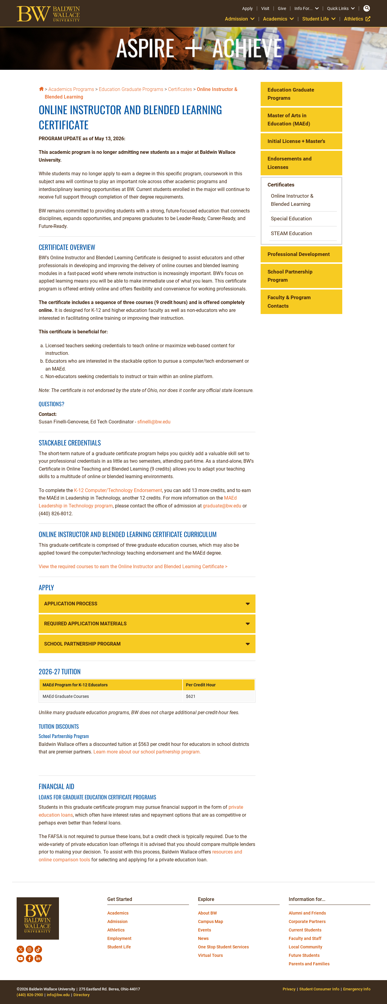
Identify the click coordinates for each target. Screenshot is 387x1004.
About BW (207, 913)
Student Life (319, 19)
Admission (240, 19)
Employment (119, 938)
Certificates (180, 89)
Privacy (289, 989)
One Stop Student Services (223, 946)
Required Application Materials (85, 624)
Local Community (305, 946)
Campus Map (210, 921)
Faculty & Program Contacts (289, 301)
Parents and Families (309, 963)
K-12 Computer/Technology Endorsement (118, 490)
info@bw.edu (58, 995)
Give (282, 8)
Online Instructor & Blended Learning (292, 200)
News (203, 938)
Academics (278, 19)
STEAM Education (291, 233)
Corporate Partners (307, 921)
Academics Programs (71, 89)
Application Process (70, 604)
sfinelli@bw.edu (154, 422)
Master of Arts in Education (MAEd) (289, 119)
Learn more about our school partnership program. (147, 752)
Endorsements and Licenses (290, 163)
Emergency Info (356, 989)
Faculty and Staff (305, 938)
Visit (265, 8)
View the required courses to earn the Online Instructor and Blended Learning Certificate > (133, 566)
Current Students (305, 930)
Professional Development (299, 254)
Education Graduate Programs (131, 89)
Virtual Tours (210, 955)
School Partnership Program (82, 644)
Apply (247, 8)
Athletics (357, 19)
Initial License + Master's (296, 141)
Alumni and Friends (307, 913)
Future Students (304, 955)
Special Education (291, 218)
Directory (81, 995)
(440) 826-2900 (30, 995)
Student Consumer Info (319, 989)
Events (204, 930)
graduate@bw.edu (222, 506)
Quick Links (341, 8)
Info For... (306, 8)
